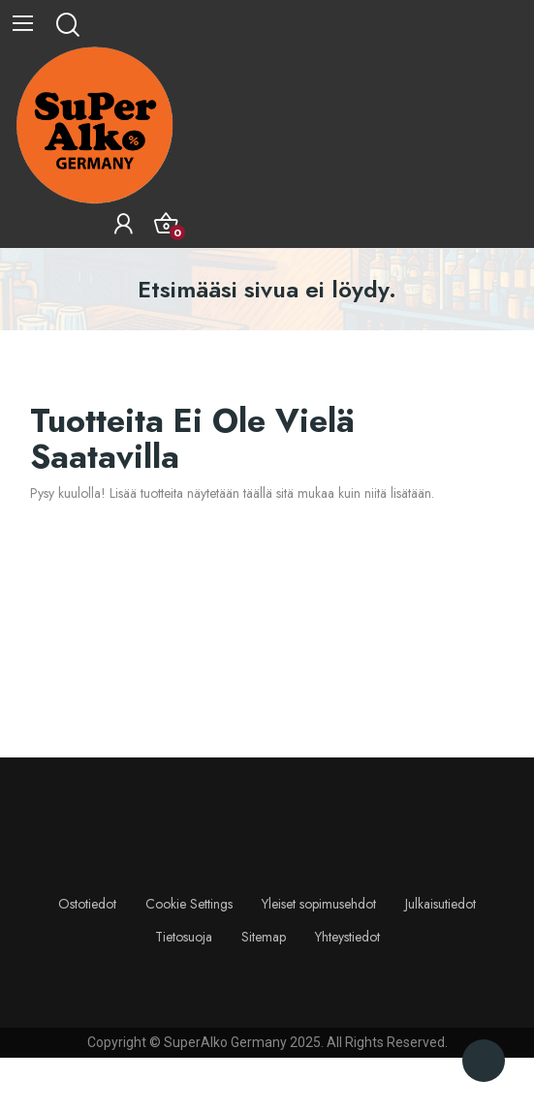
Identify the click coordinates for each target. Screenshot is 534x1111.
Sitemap (263, 936)
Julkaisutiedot (440, 903)
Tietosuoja (183, 936)
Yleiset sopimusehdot (319, 903)
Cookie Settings (189, 903)
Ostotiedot (87, 903)
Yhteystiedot (347, 936)
